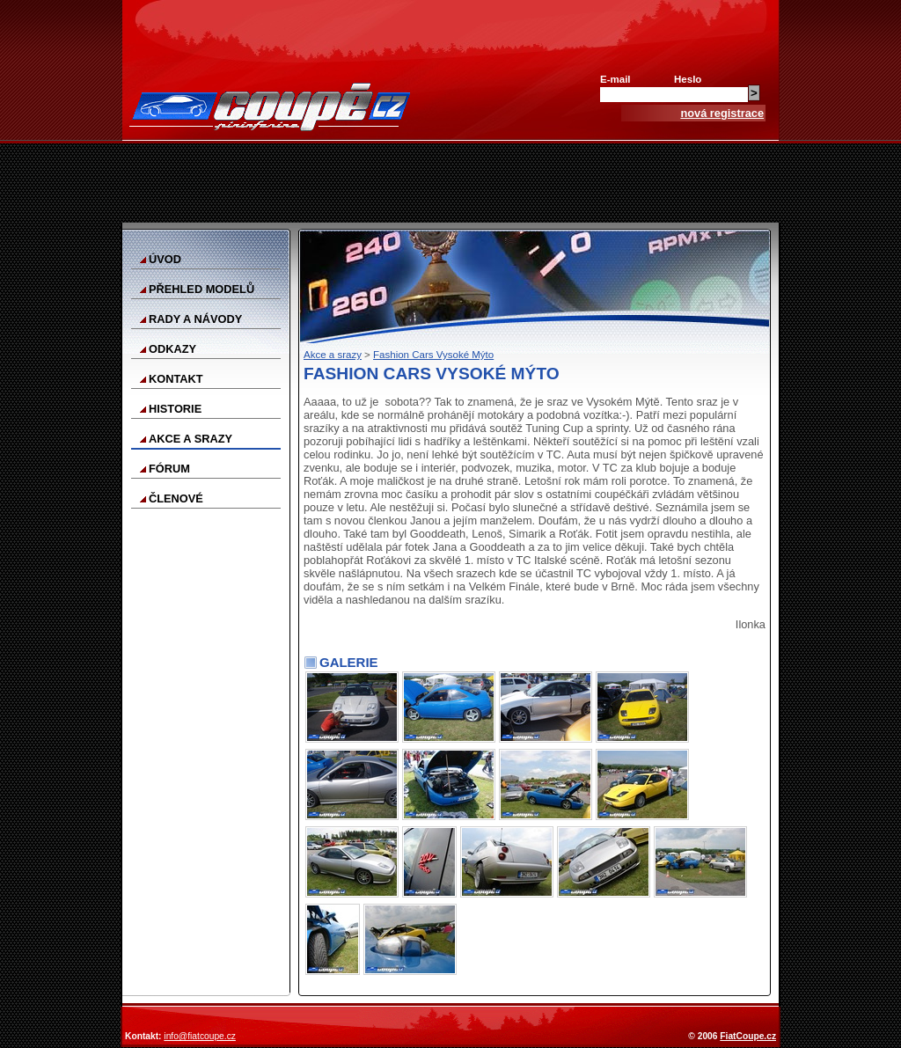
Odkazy (172, 348)
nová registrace (722, 113)
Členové (176, 498)
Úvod (165, 259)
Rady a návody (195, 319)
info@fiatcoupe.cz (200, 1036)
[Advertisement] (450, 183)
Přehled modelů (201, 289)
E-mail (615, 79)
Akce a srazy (190, 438)
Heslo (687, 79)
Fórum (169, 468)
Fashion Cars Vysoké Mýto (433, 354)
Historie (175, 408)
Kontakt (176, 378)
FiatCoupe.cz (748, 1036)
